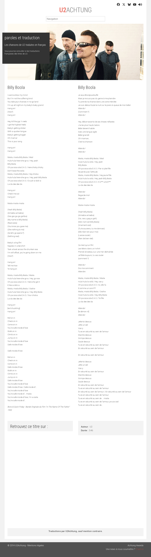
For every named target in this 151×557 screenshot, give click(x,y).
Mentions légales (35, 545)
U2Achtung (75, 11)
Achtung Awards (135, 545)
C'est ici (139, 549)
